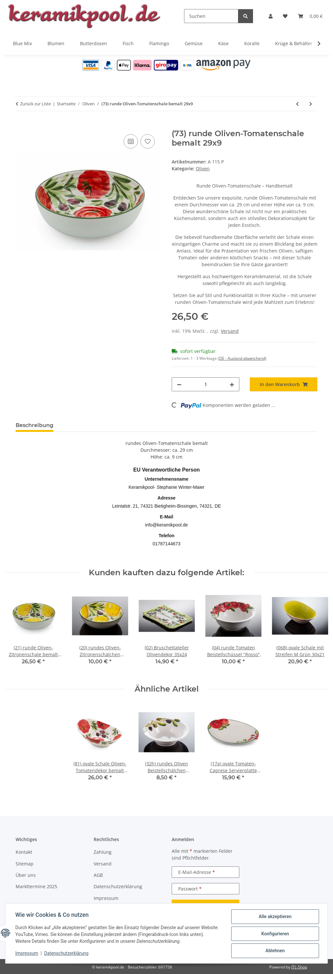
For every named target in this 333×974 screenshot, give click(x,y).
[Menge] (205, 384)
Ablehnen (274, 951)
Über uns (26, 875)
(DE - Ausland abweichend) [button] (242, 358)
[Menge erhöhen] (232, 384)
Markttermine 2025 (36, 886)
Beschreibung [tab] (34, 425)
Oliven (203, 168)
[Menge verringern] (179, 384)
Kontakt (24, 852)
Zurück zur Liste (35, 104)
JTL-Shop (299, 967)
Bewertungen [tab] (82, 425)
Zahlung (103, 852)
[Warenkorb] (310, 16)
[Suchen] (211, 16)
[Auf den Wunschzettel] (147, 141)
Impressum (27, 953)
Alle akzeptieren (274, 917)
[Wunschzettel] (285, 16)
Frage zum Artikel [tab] (136, 425)
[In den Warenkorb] (21, 125)
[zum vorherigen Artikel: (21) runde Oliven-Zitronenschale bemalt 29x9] (297, 104)
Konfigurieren (274, 934)
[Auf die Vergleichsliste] (131, 141)
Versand (230, 331)
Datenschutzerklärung (67, 953)
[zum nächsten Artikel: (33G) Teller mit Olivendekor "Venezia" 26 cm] (310, 104)
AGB (98, 875)
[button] (270, 16)
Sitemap (24, 864)
